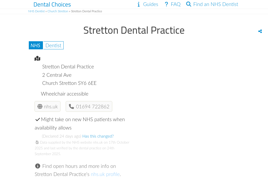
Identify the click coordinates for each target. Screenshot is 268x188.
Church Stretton (58, 11)
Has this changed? (98, 136)
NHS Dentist (36, 11)
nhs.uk (47, 106)
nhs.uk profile (105, 174)
